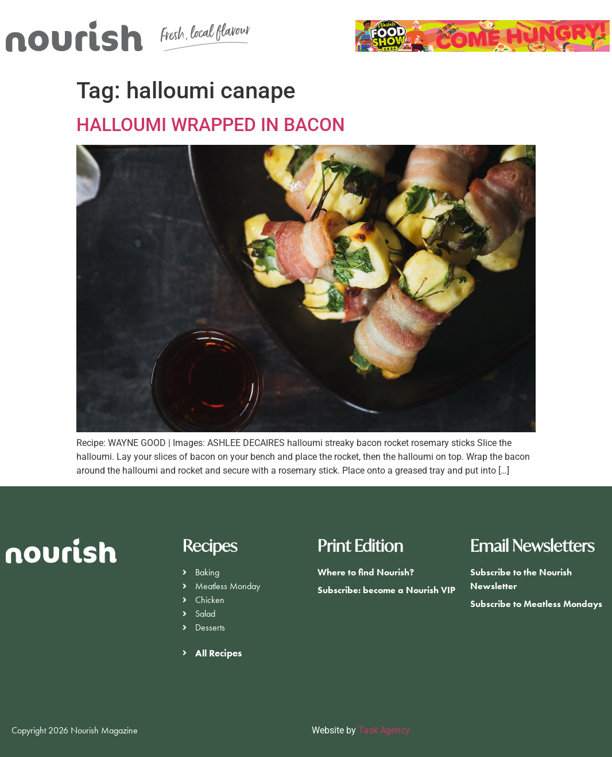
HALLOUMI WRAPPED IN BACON (210, 125)
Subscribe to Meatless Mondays (536, 604)
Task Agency (384, 730)
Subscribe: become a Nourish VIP (386, 590)
